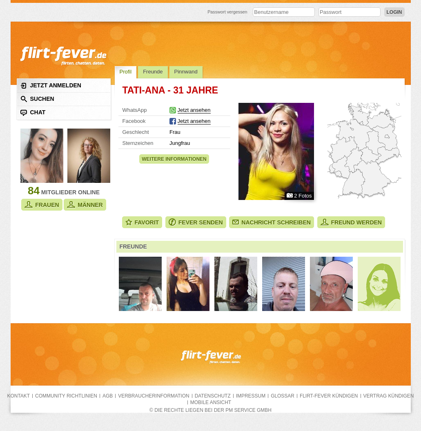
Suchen (37, 99)
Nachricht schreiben (271, 222)
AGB (107, 396)
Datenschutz (213, 396)
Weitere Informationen (174, 159)
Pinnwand (186, 72)
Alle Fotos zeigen (276, 151)
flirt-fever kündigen (329, 396)
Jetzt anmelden (50, 85)
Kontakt (18, 396)
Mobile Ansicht (210, 402)
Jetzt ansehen (194, 110)
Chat (33, 112)
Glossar (282, 396)
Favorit (142, 222)
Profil (126, 72)
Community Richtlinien (66, 396)
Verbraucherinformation (153, 396)
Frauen (42, 204)
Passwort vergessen (227, 11)
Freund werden (351, 222)
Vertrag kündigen (388, 396)
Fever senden (196, 222)
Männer (84, 204)
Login (394, 12)
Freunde (153, 72)
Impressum (250, 396)
